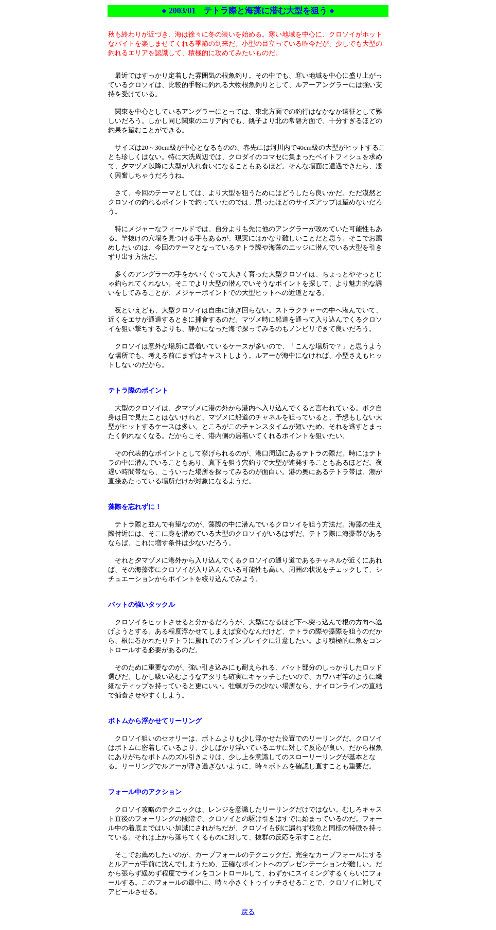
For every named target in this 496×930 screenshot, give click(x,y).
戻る (248, 912)
